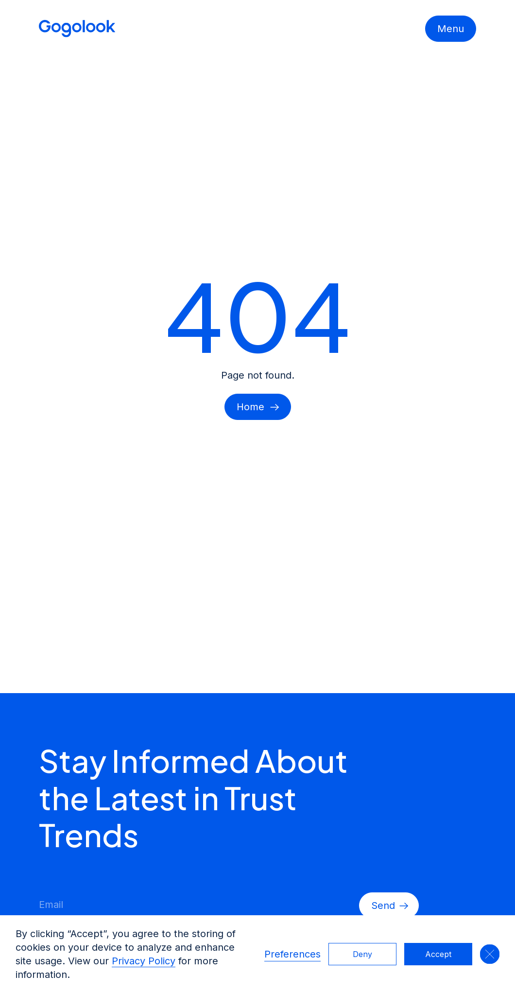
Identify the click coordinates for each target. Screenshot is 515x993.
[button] (489, 954)
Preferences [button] (292, 954)
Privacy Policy (143, 961)
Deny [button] (362, 954)
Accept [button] (438, 954)
